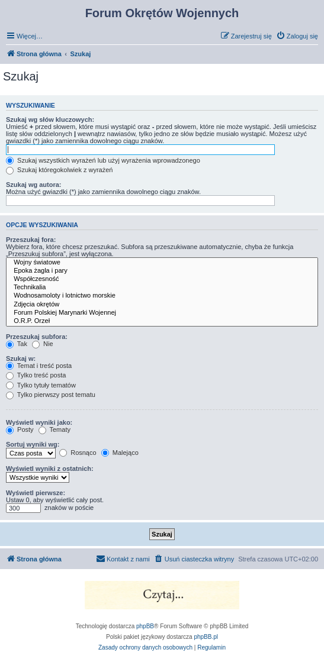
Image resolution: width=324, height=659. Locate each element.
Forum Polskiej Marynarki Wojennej (162, 313)
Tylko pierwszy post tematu (50, 394)
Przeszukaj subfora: (37, 336)
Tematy (54, 429)
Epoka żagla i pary (162, 271)
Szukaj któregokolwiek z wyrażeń (59, 169)
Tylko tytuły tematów (41, 385)
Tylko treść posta (36, 375)
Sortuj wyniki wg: (32, 444)
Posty (20, 429)
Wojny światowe (162, 263)
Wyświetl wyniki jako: (39, 422)
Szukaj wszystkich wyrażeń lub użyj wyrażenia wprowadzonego (103, 160)
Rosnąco (77, 452)
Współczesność (162, 279)
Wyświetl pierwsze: (35, 492)
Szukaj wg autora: (34, 184)
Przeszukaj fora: (31, 239)
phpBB (145, 626)
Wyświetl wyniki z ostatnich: (50, 468)
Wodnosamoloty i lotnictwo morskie (162, 296)
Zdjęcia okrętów (162, 305)
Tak (16, 343)
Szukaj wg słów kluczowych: (50, 119)
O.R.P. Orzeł (162, 321)
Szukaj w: (21, 358)
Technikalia (162, 287)
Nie (42, 343)
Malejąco (120, 452)
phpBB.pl (206, 637)
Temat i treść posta (39, 365)
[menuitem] (297, 36)
